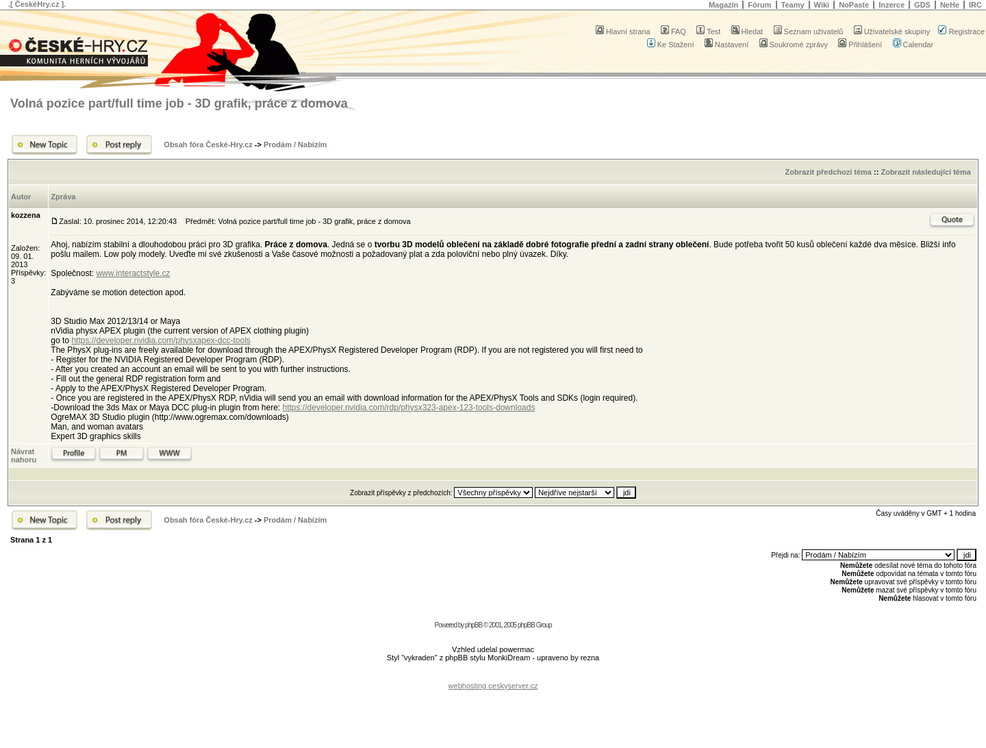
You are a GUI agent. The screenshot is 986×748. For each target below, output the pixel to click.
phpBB (473, 625)
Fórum (759, 5)
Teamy (793, 5)
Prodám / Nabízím (295, 144)
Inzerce (891, 5)
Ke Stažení (670, 44)
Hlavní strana (623, 31)
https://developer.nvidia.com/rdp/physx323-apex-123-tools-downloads (409, 407)
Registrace (961, 31)
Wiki (822, 5)
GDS (922, 5)
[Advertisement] (493, 675)
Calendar (913, 44)
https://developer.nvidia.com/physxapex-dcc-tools (160, 340)
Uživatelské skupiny (892, 31)
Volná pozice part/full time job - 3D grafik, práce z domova (179, 103)
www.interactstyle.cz (133, 273)
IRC (975, 5)
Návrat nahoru (23, 455)
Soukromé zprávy (794, 44)
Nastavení (727, 44)
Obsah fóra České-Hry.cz (208, 144)
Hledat (747, 31)
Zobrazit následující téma (925, 172)
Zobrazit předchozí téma (828, 172)
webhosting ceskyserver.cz (493, 686)
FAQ (673, 31)
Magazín (723, 5)
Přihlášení (860, 44)
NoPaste (854, 5)
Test (708, 31)
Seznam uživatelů (809, 31)
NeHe (949, 5)
